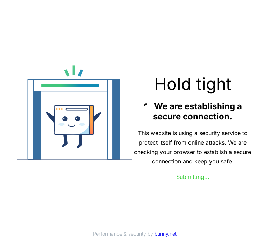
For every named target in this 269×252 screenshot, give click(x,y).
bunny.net (165, 234)
